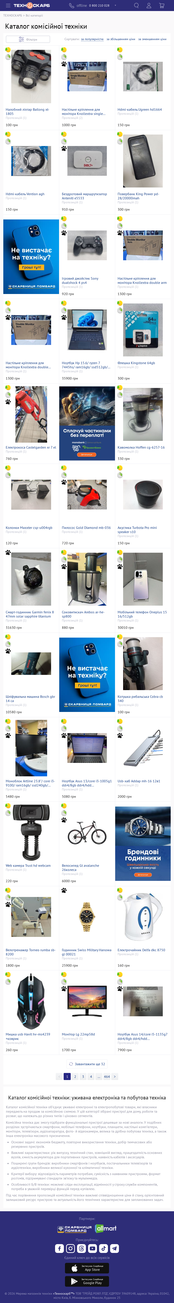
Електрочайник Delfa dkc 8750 (141, 950)
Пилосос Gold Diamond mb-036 (86, 528)
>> (99, 1076)
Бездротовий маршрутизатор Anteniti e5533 (84, 196)
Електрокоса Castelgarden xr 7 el (31, 447)
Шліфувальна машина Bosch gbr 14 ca (30, 699)
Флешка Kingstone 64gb (136, 363)
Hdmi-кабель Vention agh (25, 194)
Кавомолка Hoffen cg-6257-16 (141, 447)
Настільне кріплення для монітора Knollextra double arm (142, 280)
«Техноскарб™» (64, 1293)
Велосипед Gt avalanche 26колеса (80, 867)
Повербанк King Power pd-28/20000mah (138, 196)
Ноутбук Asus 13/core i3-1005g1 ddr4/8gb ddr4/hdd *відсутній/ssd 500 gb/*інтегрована (87, 783)
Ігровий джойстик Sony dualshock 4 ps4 (80, 280)
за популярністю (92, 39)
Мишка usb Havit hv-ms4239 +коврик (28, 1036)
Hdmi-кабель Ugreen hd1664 (140, 109)
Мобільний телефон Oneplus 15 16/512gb (142, 614)
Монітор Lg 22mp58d (78, 1034)
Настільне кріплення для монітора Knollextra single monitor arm (82, 111)
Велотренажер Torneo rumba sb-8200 (31, 952)
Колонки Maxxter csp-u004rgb (29, 528)
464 (107, 1076)
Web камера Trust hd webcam (28, 865)
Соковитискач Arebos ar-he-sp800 (83, 614)
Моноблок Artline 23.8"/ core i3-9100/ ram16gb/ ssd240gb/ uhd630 (30, 783)
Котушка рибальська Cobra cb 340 (140, 699)
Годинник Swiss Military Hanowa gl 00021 (86, 952)
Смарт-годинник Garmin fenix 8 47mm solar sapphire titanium (30, 614)
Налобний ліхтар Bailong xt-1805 (27, 111)
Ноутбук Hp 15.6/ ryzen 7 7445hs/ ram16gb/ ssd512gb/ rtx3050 (85, 365)
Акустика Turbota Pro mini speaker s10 (137, 530)
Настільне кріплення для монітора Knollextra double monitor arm (27, 365)
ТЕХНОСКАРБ (12, 15)
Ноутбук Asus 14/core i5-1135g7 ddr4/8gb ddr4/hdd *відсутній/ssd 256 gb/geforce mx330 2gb (142, 1036)
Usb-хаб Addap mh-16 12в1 (139, 781)
